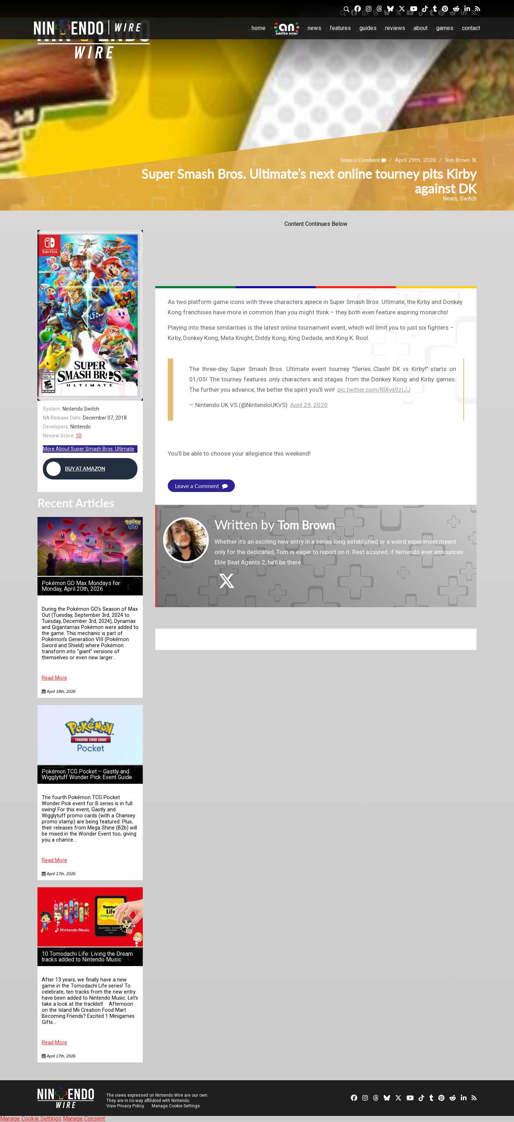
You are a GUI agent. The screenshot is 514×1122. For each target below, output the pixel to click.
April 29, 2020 (309, 404)
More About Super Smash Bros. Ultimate (88, 449)
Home (259, 28)
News (314, 28)
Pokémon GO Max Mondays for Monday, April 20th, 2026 (81, 586)
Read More (54, 678)
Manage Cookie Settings (176, 1105)
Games (444, 28)
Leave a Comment (356, 159)
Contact (471, 28)
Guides (368, 28)
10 (78, 435)
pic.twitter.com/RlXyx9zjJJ (373, 389)
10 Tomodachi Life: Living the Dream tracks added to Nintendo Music (87, 956)
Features (340, 28)
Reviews (395, 28)
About (421, 28)
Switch (468, 198)
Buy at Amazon (75, 469)
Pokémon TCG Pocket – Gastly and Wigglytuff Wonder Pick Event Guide (87, 774)
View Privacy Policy (125, 1105)
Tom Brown (455, 159)
